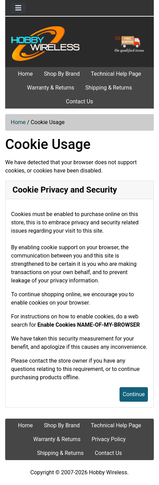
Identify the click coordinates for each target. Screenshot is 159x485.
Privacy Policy (108, 439)
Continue (134, 394)
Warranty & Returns (50, 87)
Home (25, 74)
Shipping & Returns (108, 87)
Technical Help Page (116, 74)
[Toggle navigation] (18, 8)
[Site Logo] (79, 43)
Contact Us (79, 101)
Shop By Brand (62, 74)
